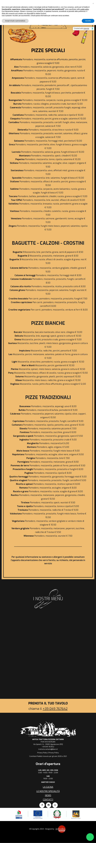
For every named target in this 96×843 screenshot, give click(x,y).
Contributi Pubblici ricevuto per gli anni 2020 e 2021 (48, 756)
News (48, 795)
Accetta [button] (88, 21)
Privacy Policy (42, 753)
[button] (93, 3)
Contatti (48, 799)
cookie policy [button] (84, 9)
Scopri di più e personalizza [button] (15, 21)
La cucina (48, 787)
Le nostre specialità (48, 791)
